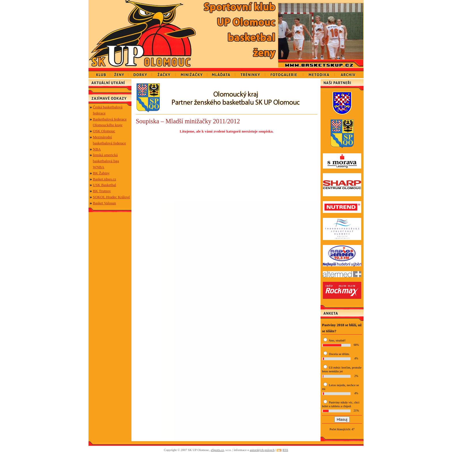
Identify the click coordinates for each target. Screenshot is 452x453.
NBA (97, 149)
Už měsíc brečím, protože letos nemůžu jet (341, 369)
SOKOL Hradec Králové (111, 197)
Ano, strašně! (337, 340)
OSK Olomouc (104, 131)
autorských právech (262, 450)
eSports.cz (217, 450)
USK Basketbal (104, 185)
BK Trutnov (102, 191)
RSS (285, 450)
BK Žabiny (101, 173)
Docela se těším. (339, 354)
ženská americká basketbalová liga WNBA (106, 161)
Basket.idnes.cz (104, 179)
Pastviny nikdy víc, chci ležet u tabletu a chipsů (340, 404)
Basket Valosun (104, 203)
